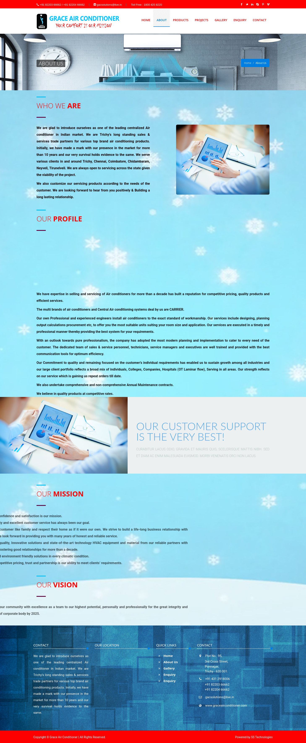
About (162, 20)
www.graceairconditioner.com (225, 705)
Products (180, 20)
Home (145, 20)
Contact (259, 20)
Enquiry (239, 20)
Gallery (221, 20)
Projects (201, 20)
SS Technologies (262, 737)
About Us (167, 662)
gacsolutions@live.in (107, 4)
